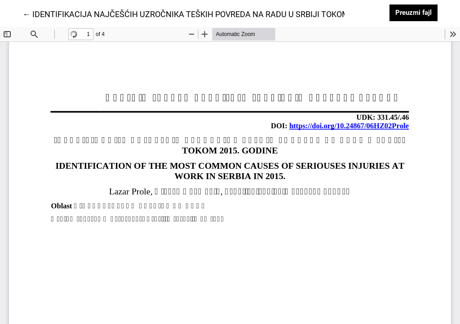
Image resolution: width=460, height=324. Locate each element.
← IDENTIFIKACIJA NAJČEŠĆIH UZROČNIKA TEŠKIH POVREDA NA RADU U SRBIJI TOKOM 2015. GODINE (212, 13)
